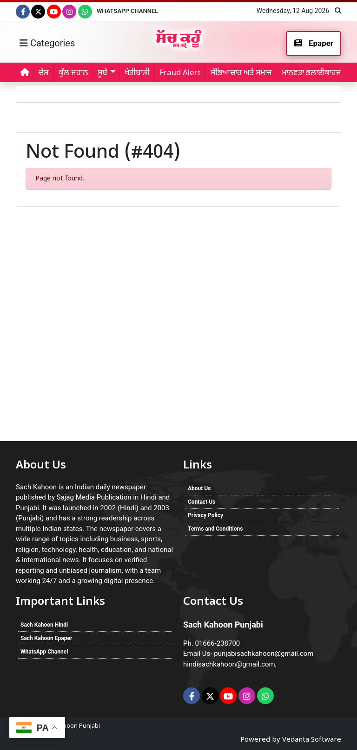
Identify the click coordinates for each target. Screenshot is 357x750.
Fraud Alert (180, 73)
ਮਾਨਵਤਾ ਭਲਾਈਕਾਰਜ (311, 73)
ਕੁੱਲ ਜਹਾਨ (73, 73)
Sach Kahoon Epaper (46, 638)
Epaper (313, 43)
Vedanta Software (311, 740)
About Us (199, 488)
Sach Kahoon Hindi (44, 625)
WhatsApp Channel (127, 10)
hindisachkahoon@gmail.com (229, 664)
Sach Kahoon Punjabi (70, 726)
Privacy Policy (205, 515)
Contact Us (201, 502)
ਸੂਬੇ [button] (102, 73)
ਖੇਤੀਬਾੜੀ (137, 73)
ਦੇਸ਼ (44, 73)
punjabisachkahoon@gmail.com (263, 653)
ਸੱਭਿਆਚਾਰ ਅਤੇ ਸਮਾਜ (241, 73)
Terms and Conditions (215, 529)
